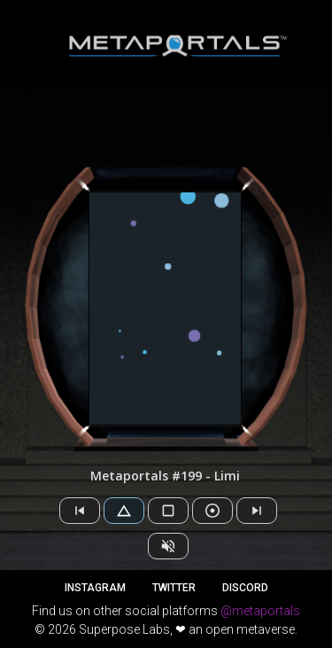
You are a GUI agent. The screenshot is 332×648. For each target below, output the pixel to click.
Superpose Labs (124, 629)
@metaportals (260, 611)
